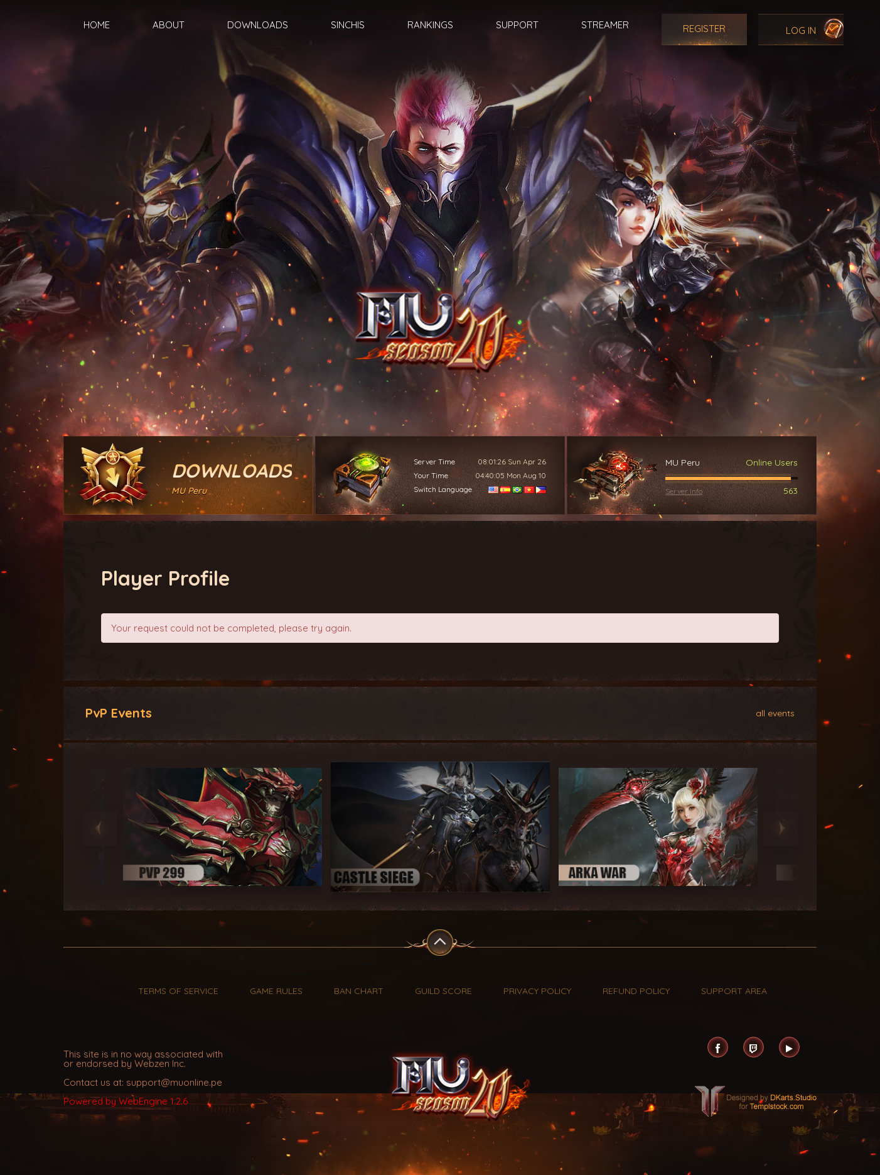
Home (96, 25)
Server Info (683, 491)
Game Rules (276, 991)
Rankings (430, 25)
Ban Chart (359, 991)
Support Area (734, 991)
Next (780, 828)
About (169, 25)
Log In (801, 30)
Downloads (257, 25)
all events (775, 713)
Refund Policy (636, 991)
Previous (99, 828)
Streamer (605, 25)
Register (704, 29)
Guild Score (443, 991)
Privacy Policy (537, 991)
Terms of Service (178, 991)
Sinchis (348, 25)
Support (517, 25)
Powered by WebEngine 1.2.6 (125, 1101)
